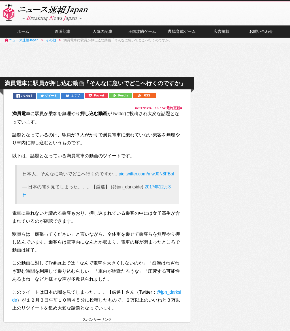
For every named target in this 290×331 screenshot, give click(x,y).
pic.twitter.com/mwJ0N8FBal (146, 173)
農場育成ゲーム (182, 31)
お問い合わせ (261, 31)
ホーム (23, 31)
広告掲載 (221, 31)
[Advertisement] (145, 60)
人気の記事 (102, 31)
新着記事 (63, 31)
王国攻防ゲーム (142, 31)
